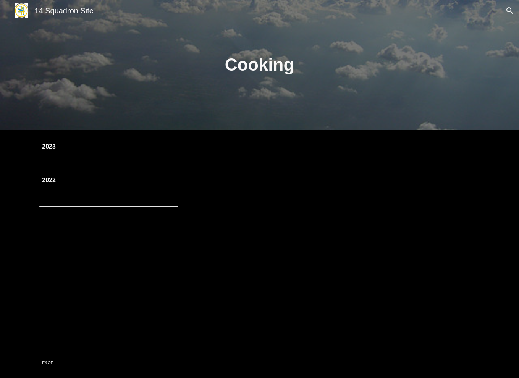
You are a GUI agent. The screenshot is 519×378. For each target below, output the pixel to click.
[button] (510, 11)
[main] (260, 65)
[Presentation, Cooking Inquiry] (108, 272)
